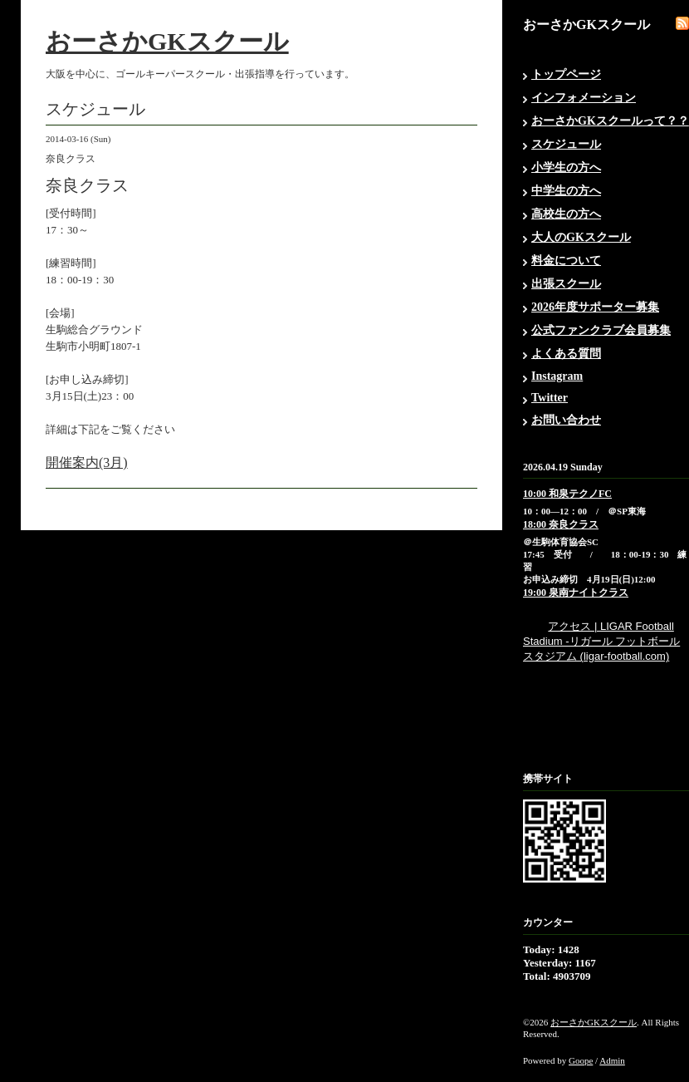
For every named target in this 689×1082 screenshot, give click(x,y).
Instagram (557, 376)
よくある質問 (566, 353)
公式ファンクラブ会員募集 (601, 330)
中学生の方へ (566, 190)
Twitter (549, 397)
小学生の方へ (566, 167)
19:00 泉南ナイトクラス (575, 592)
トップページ (566, 74)
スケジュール (566, 144)
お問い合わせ (566, 420)
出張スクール (566, 284)
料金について (566, 260)
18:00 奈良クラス (561, 524)
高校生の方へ (566, 214)
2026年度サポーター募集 (595, 307)
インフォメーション (583, 97)
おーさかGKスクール (167, 41)
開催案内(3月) (87, 462)
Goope (581, 1060)
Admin (612, 1060)
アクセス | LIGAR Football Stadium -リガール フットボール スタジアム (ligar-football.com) (601, 641)
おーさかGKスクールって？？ (610, 121)
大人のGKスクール (581, 237)
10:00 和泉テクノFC (567, 493)
